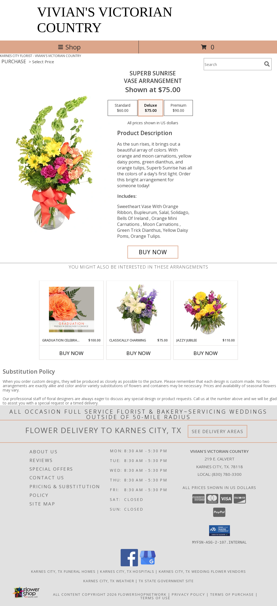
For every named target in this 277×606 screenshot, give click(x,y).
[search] (267, 64)
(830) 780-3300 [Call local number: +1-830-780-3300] (227, 474)
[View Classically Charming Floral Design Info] (138, 309)
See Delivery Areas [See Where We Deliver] (217, 431)
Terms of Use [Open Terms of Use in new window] (155, 597)
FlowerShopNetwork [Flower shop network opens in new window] (142, 594)
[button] (219, 530)
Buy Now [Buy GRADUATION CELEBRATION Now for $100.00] (71, 353)
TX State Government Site (166, 580)
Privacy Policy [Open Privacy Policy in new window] (188, 594)
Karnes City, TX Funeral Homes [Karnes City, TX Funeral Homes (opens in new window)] (63, 571)
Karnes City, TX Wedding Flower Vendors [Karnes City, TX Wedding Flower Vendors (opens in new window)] (202, 571)
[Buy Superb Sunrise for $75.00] (152, 252)
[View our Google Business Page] (147, 564)
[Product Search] (233, 64)
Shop (69, 46)
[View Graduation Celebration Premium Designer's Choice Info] (71, 309)
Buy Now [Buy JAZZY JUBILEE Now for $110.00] (205, 353)
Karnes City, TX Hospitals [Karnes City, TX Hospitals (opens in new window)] (127, 571)
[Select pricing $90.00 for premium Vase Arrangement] (178, 108)
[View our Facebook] (129, 564)
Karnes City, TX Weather (108, 580)
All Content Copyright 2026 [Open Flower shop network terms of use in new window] (85, 594)
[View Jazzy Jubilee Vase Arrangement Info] (205, 309)
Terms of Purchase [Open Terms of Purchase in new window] (232, 594)
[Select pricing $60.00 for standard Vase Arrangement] (122, 108)
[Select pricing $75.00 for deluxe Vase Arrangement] (150, 108)
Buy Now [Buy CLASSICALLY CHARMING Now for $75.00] (138, 353)
